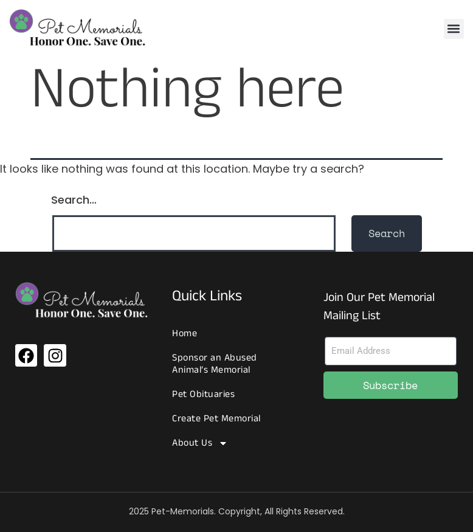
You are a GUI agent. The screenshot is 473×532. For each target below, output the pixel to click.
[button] (454, 29)
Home (184, 333)
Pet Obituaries (203, 394)
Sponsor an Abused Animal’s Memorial (214, 364)
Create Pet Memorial (216, 419)
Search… (74, 199)
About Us (200, 443)
